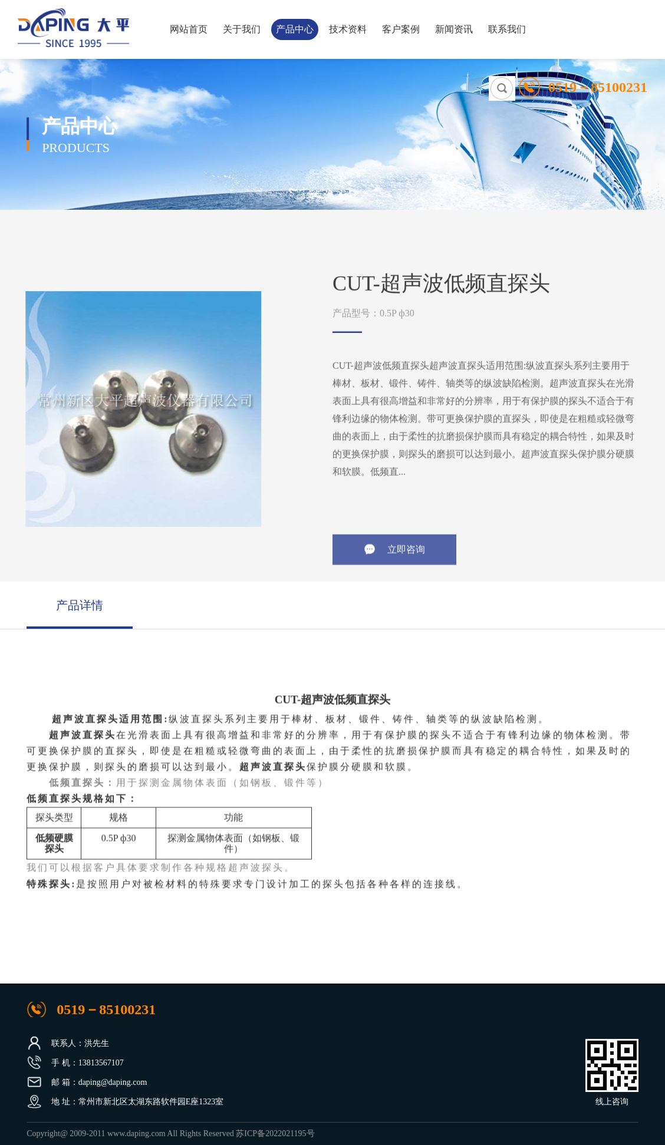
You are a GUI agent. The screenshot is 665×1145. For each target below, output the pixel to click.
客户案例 (401, 29)
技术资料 (348, 29)
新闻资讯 (454, 29)
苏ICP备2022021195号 (275, 1133)
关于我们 (242, 29)
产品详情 (79, 605)
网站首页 (189, 29)
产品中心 (295, 29)
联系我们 (507, 29)
